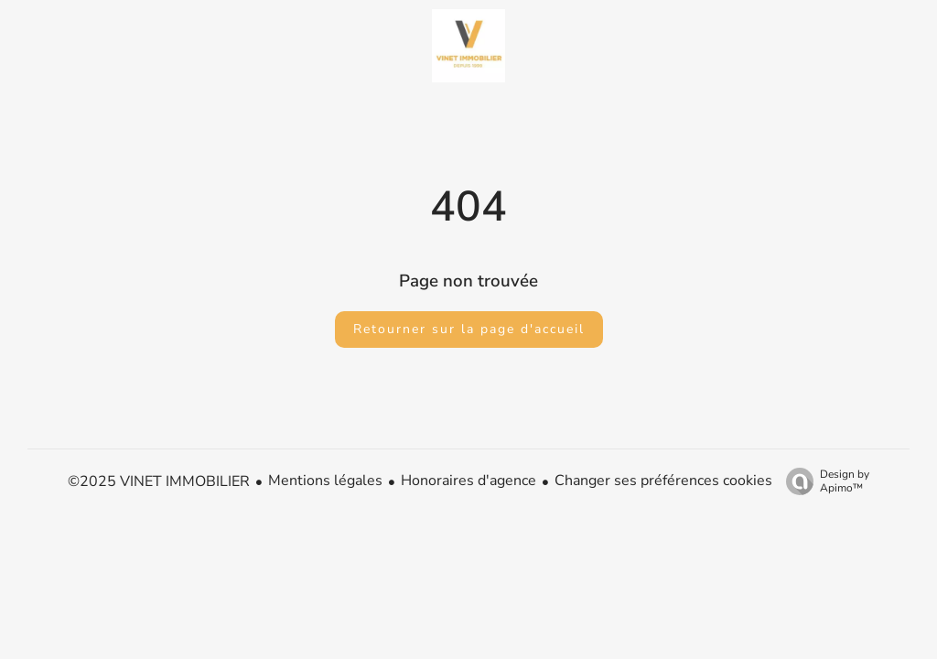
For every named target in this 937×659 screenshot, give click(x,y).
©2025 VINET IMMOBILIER (159, 481)
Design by (823, 481)
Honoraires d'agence (468, 480)
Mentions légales (325, 480)
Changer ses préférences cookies (663, 480)
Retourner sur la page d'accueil (469, 329)
